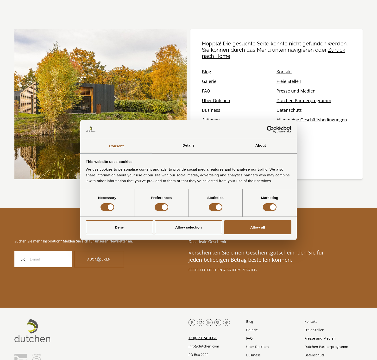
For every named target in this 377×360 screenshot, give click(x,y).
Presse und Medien (295, 91)
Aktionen (211, 120)
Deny (119, 227)
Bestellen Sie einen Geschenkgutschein (222, 270)
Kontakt (284, 71)
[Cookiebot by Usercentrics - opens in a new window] (270, 129)
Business (211, 110)
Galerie (209, 81)
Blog (206, 71)
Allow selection (188, 227)
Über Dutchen (216, 100)
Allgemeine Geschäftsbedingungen (311, 120)
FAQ (206, 91)
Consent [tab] (116, 146)
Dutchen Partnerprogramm (303, 100)
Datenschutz (289, 110)
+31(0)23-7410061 (202, 337)
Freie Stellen (288, 81)
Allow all (257, 227)
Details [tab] (188, 145)
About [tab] (260, 145)
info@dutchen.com (203, 346)
